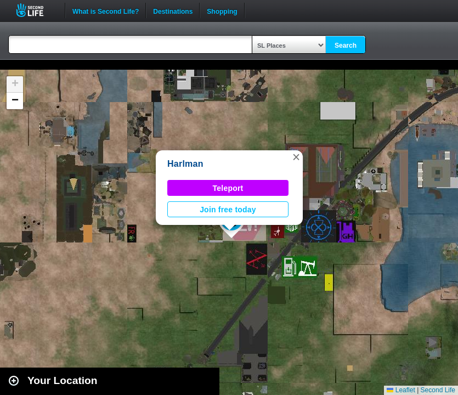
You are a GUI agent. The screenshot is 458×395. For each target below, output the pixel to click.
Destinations (173, 10)
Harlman (185, 163)
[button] (296, 156)
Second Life (35, 10)
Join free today (228, 209)
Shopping (222, 10)
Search (346, 45)
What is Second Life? (105, 10)
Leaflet (401, 390)
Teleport (228, 188)
